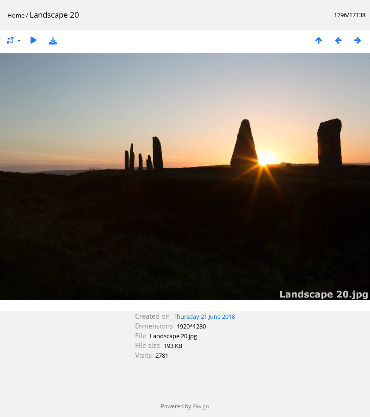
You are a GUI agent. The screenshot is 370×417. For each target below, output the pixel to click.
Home (16, 15)
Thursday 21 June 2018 (204, 316)
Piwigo (200, 406)
